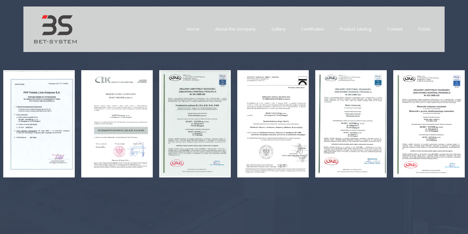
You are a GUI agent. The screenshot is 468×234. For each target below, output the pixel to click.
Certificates (312, 29)
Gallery (278, 29)
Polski (424, 29)
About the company (235, 29)
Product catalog (355, 29)
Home (193, 29)
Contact (395, 29)
